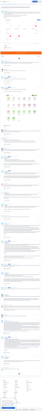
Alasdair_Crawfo (6, 183)
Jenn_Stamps (5, 272)
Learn (27, 380)
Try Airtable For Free (17, 402)
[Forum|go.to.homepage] (5, 1)
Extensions (4, 385)
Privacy (17, 409)
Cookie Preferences (32, 409)
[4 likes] (7, 152)
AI (3, 389)
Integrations (5, 384)
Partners (4, 394)
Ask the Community (9, 4)
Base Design (14, 4)
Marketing (16, 384)
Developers (4, 397)
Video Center (28, 385)
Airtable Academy (29, 382)
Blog (15, 397)
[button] (0, 1)
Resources (4, 392)
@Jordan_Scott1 (24, 130)
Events (27, 384)
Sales (15, 389)
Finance (16, 390)
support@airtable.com (35, 130)
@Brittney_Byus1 (6, 265)
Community (4, 4)
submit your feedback (36, 345)
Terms (20, 409)
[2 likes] (7, 72)
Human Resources (17, 387)
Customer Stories (28, 389)
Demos (27, 387)
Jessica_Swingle (6, 76)
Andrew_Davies (6, 367)
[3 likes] (7, 188)
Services (4, 395)
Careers (15, 395)
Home (1, 4)
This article (21, 344)
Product (16, 382)
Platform (4, 380)
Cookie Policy (11, 407)
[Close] (15, 404)
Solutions (16, 380)
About (15, 394)
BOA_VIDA (5, 215)
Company (15, 392)
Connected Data (5, 390)
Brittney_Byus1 (6, 61)
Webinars (27, 390)
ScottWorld (5, 129)
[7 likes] (7, 47)
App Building (5, 387)
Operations (16, 385)
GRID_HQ (5, 192)
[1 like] (7, 83)
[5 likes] (7, 125)
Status (15, 399)
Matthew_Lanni (6, 69)
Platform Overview (6, 382)
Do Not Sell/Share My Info (25, 409)
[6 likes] (7, 144)
